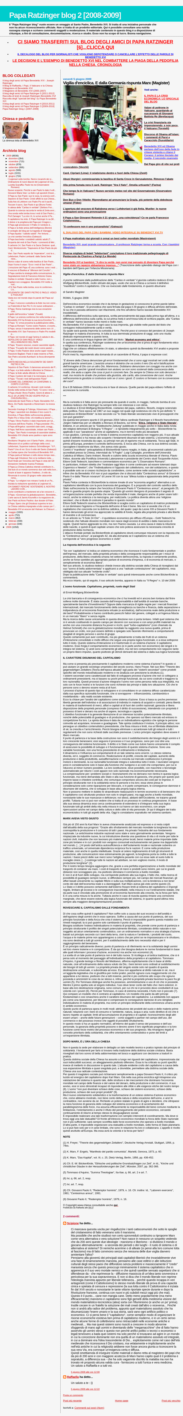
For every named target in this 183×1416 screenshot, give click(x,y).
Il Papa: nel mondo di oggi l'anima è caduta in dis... (31, 337)
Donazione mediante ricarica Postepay (26, 464)
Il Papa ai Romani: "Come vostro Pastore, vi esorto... (32, 326)
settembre (14, 167)
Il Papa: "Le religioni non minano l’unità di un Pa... (31, 480)
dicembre (13, 158)
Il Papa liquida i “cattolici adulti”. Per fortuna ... (29, 233)
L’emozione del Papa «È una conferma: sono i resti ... (33, 267)
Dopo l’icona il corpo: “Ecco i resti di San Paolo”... (31, 264)
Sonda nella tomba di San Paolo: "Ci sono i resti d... (32, 390)
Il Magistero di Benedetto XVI (18, 88)
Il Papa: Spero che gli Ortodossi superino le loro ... (31, 503)
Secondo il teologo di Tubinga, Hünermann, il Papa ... (32, 409)
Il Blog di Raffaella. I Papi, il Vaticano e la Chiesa (27, 85)
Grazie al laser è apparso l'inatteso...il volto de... (30, 472)
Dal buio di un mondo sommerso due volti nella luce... (33, 469)
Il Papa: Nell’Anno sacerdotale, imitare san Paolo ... (32, 429)
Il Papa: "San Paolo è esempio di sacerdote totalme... (32, 432)
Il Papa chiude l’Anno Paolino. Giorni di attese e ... (31, 393)
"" (142, 339)
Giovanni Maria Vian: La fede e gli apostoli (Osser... (32, 193)
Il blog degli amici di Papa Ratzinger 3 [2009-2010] (28, 106)
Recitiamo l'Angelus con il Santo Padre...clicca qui (31, 440)
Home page (121, 1400)
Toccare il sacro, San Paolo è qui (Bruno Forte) (29, 204)
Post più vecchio (171, 1400)
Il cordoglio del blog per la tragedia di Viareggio (29, 231)
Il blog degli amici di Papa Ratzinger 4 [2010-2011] (28, 103)
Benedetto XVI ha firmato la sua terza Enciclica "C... (32, 320)
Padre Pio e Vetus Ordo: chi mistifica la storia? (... (31, 418)
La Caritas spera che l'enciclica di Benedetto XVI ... (31, 452)
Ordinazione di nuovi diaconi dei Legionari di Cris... (31, 182)
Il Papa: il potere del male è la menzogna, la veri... (31, 376)
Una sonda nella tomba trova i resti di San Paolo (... (32, 213)
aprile (12, 515)
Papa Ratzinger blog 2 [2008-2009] (65, 15)
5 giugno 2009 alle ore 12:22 (85, 1389)
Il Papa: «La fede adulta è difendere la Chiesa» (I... (31, 370)
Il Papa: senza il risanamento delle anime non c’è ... (32, 328)
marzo (12, 518)
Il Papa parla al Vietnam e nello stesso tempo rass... (32, 455)
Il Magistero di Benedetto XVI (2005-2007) (24, 90)
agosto (12, 170)
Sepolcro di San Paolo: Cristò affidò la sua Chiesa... (32, 198)
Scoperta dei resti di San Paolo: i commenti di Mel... (32, 242)
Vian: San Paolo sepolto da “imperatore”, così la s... (32, 253)
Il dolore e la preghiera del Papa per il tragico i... (30, 222)
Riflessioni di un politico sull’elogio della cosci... (30, 443)
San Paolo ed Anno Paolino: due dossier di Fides (30, 500)
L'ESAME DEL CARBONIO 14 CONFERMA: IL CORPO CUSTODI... (29, 383)
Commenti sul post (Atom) (89, 1407)
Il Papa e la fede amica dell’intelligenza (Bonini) (30, 228)
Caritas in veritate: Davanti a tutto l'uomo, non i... (30, 279)
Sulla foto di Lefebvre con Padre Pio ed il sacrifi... (31, 201)
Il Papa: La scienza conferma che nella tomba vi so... (32, 317)
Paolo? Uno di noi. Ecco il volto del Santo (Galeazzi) (32, 449)
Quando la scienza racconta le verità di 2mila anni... (32, 210)
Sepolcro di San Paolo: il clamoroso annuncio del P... (32, 367)
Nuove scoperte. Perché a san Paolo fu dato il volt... (32, 190)
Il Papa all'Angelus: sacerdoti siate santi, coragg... (31, 426)
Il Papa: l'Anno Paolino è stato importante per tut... (31, 421)
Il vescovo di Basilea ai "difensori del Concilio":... (30, 270)
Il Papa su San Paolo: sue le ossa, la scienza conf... (32, 196)
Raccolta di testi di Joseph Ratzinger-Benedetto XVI (29, 96)
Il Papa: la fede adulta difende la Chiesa (26, 373)
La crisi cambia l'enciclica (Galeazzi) (25, 236)
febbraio (13, 521)
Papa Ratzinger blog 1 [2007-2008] (21, 108)
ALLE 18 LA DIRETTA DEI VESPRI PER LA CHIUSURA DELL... (28, 397)
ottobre (12, 164)
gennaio (13, 524)
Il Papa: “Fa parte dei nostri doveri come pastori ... (31, 348)
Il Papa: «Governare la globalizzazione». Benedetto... (32, 495)
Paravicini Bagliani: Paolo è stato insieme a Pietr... (31, 354)
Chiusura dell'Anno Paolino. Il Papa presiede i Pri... (31, 424)
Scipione (73, 1223)
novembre (14, 161)
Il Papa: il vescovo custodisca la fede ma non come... (32, 303)
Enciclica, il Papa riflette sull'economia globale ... (30, 415)
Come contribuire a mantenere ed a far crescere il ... (32, 492)
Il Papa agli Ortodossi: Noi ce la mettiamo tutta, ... (31, 458)
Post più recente (72, 1400)
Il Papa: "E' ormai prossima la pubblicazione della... (31, 323)
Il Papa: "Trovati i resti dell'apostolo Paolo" (27, 379)
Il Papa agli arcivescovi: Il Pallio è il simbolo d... (30, 225)
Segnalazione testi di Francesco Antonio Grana (30, 276)
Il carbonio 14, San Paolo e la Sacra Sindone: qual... (32, 245)
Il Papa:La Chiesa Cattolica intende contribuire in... (31, 467)
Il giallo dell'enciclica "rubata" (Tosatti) (25, 314)
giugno (12, 176)
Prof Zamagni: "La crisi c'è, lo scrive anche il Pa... (31, 216)
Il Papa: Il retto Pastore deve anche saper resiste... (31, 351)
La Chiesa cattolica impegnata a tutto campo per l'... (32, 506)
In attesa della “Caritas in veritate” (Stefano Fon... (31, 207)
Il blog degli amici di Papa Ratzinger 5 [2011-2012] (28, 93)
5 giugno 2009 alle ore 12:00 (85, 1372)
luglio (11, 173)
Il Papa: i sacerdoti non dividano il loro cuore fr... (30, 412)
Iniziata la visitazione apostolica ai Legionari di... (30, 483)
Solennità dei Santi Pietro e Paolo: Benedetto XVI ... (32, 401)
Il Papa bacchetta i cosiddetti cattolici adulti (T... (30, 239)
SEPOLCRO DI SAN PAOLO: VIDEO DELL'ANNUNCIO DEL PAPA (25, 340)
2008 (9, 527)
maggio (13, 512)
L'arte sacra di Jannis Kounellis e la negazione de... (32, 497)
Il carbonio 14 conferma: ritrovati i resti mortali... (30, 387)
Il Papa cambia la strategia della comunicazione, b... (32, 273)
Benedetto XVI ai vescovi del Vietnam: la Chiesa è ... (32, 509)
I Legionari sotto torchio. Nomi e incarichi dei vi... (30, 179)
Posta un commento (73, 1395)
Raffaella (73, 1377)
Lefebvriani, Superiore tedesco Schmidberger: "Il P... (32, 446)
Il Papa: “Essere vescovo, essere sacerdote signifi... (32, 345)
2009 (9, 155)
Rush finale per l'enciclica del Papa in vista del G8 (31, 461)
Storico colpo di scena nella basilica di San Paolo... (31, 261)
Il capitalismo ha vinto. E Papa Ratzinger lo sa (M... (31, 219)
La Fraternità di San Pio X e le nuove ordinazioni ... (31, 306)
